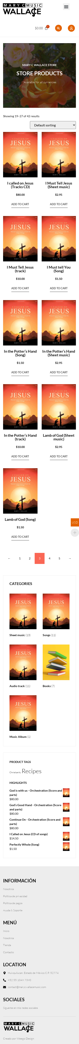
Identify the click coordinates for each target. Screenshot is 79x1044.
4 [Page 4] (49, 558)
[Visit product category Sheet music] (23, 616)
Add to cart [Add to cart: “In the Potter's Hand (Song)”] (20, 372)
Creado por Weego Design (18, 1038)
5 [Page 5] (59, 558)
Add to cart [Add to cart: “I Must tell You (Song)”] (59, 288)
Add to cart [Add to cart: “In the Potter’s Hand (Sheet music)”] (59, 372)
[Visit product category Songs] (56, 616)
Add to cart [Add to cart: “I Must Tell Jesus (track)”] (20, 288)
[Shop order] (53, 125)
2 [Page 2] (30, 558)
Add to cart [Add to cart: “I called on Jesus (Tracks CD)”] (20, 204)
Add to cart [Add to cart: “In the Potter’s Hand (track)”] (20, 456)
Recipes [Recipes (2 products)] (31, 771)
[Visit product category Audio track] (23, 667)
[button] (66, 6)
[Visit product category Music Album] (23, 717)
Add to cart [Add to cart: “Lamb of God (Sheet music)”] (59, 456)
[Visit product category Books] (56, 667)
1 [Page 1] (20, 558)
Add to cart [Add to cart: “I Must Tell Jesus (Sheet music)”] (59, 204)
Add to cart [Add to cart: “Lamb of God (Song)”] (20, 536)
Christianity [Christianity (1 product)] (15, 772)
